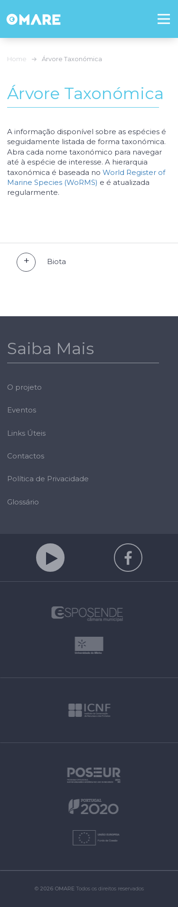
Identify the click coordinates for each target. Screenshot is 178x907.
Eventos (21, 409)
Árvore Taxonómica (72, 59)
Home (17, 59)
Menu (168, 12)
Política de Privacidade (48, 478)
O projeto (24, 387)
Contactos (25, 455)
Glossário (23, 501)
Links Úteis (26, 433)
